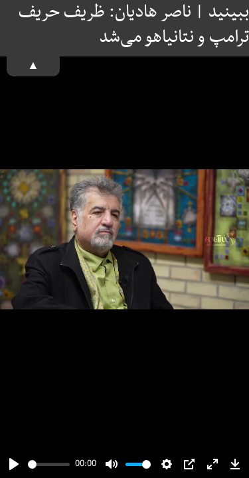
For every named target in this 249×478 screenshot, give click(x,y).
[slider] (49, 464)
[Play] (14, 464)
